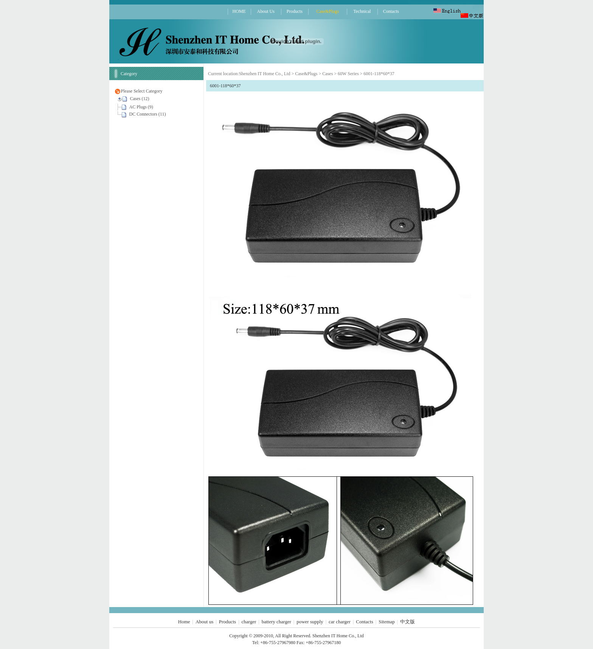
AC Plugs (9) (141, 107)
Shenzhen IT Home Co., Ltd (265, 73)
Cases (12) (139, 98)
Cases (327, 73)
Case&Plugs (328, 11)
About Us (265, 11)
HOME (239, 11)
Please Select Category (142, 91)
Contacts (391, 11)
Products (295, 11)
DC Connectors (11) (147, 114)
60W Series (348, 73)
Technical (362, 11)
